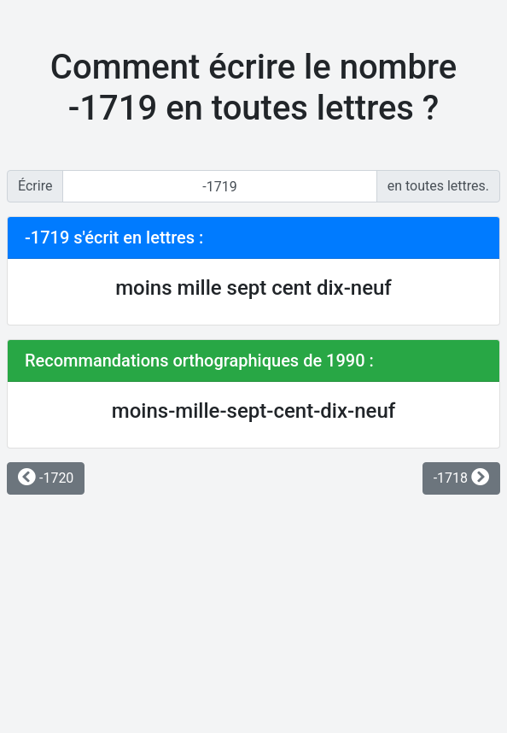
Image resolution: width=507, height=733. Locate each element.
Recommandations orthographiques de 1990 (195, 360)
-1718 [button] (461, 478)
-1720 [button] (45, 478)
